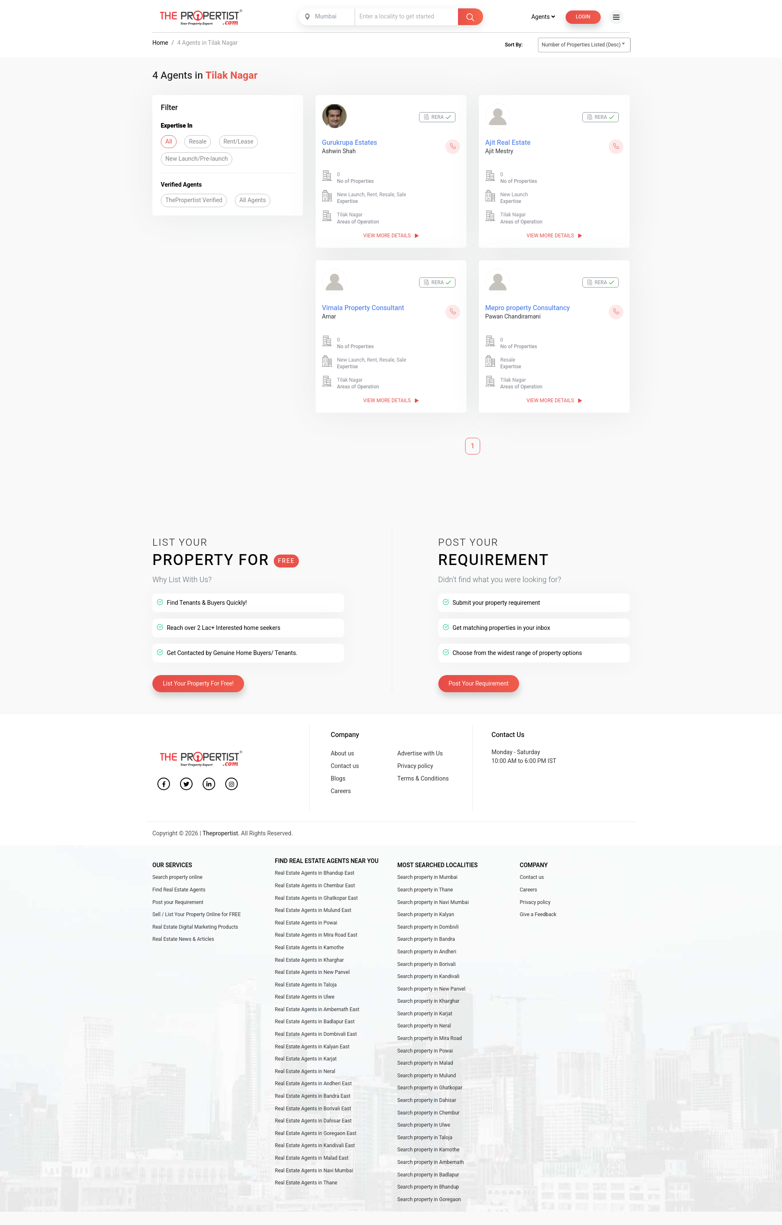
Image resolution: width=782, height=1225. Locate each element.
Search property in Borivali (426, 965)
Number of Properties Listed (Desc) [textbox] (581, 45)
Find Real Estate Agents (179, 890)
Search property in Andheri (426, 952)
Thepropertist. (221, 834)
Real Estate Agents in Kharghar (309, 961)
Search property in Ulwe (423, 1126)
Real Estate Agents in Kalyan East (312, 1047)
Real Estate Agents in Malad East (312, 1159)
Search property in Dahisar (426, 1101)
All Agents (252, 201)
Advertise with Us (420, 754)
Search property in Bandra (426, 940)
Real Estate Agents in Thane (306, 1183)
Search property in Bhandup (428, 1188)
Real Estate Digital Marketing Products (195, 928)
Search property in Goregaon (429, 1200)
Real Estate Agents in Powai (306, 923)
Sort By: (513, 45)
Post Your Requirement (479, 684)
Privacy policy (415, 767)
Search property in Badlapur (428, 1175)
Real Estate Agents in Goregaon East (316, 1134)
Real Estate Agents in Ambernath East (317, 1010)
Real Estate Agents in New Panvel (312, 973)
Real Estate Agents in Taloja (306, 985)
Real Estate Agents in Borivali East (313, 1109)
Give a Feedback (538, 915)
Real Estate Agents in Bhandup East (315, 874)
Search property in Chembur (428, 1113)
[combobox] (327, 17)
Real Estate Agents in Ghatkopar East (316, 899)
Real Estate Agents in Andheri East (313, 1084)
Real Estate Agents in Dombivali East (316, 1035)
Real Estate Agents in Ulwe (304, 998)
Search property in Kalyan (425, 915)
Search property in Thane (425, 890)
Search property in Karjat (425, 1014)
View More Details (391, 236)
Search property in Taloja (425, 1138)
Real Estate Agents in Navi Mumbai (314, 1171)
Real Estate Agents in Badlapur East (315, 1023)
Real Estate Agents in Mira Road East (316, 936)
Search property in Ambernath (430, 1163)
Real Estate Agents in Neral (305, 1072)
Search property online (177, 878)
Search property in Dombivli (428, 928)
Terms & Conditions (423, 779)
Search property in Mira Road (429, 1039)
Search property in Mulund (426, 1076)
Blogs (338, 779)
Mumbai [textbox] (326, 17)
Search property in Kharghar (428, 1002)
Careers (341, 792)
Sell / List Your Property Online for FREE (196, 915)
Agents (543, 17)
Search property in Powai (425, 1052)
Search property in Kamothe (428, 1150)
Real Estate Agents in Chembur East (315, 886)
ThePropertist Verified (193, 201)
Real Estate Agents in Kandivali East (315, 1146)
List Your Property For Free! (198, 684)
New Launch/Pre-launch (196, 159)
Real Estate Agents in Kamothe (309, 948)
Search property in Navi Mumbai (433, 903)
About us (342, 754)
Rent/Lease (238, 142)
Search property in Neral (424, 1027)
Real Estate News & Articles (183, 940)
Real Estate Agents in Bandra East (312, 1097)
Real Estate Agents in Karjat (306, 1059)
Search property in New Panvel (431, 990)
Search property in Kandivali (428, 977)
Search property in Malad (425, 1064)
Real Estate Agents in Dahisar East (313, 1121)
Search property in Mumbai (427, 878)
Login (583, 17)
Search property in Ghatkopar (429, 1088)
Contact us (345, 767)
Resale (197, 142)
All (168, 142)
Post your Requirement (177, 903)
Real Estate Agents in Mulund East (313, 911)
